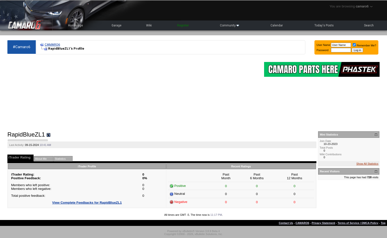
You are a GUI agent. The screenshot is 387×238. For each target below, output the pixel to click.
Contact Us (286, 222)
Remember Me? (364, 45)
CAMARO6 (52, 44)
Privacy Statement (323, 222)
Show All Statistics (367, 163)
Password (323, 50)
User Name (323, 44)
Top (383, 222)
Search (369, 25)
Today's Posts (324, 25)
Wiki (149, 25)
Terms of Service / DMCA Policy (358, 222)
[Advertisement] (133, 92)
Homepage (75, 25)
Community (229, 25)
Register (183, 25)
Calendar (277, 25)
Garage (116, 25)
